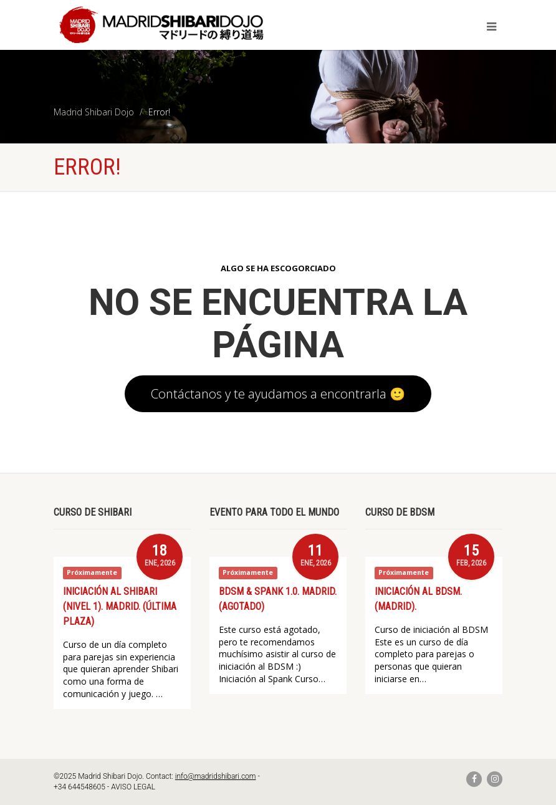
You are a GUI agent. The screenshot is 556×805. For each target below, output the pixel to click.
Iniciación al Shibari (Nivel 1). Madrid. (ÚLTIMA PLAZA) (119, 606)
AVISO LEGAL (133, 787)
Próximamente (92, 573)
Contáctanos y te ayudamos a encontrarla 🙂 (278, 393)
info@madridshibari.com (215, 776)
